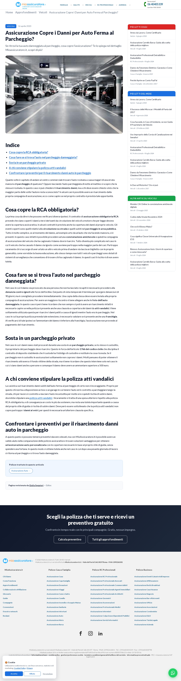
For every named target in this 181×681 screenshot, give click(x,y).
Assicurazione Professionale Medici (105, 607)
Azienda (122, 5)
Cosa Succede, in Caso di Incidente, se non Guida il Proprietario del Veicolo (151, 123)
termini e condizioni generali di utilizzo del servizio (105, 655)
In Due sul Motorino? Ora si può (144, 185)
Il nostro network (10, 611)
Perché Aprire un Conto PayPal (143, 80)
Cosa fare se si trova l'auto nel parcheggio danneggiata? (43, 157)
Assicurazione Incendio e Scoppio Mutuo (64, 603)
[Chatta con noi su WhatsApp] (172, 672)
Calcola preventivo (69, 539)
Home (9, 12)
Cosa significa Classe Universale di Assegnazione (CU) (151, 237)
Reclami (6, 616)
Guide (5, 598)
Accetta (14, 674)
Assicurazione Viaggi (55, 589)
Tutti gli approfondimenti (107, 539)
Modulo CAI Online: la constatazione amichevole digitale (151, 205)
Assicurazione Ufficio (143, 603)
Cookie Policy (20, 668)
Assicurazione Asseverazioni (102, 603)
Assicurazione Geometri (100, 598)
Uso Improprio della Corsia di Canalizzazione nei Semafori (151, 136)
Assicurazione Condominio (145, 611)
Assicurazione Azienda (143, 624)
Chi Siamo (7, 576)
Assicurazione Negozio (144, 594)
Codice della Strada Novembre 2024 (146, 217)
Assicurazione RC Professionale (103, 576)
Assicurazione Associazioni (145, 607)
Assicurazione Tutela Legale (146, 620)
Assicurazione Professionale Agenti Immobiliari (110, 589)
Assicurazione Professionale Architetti (106, 594)
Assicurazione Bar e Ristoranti (146, 598)
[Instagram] (90, 633)
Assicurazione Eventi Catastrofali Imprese (151, 576)
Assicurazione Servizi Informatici (104, 620)
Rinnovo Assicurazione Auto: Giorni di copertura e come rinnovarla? (151, 250)
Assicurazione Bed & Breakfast (147, 585)
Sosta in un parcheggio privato (27, 162)
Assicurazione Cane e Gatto (58, 594)
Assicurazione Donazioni (57, 585)
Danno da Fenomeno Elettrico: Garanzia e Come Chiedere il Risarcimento (151, 69)
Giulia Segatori (36, 485)
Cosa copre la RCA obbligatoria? (28, 152)
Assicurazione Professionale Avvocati (106, 581)
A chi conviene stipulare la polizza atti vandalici (37, 168)
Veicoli (88, 5)
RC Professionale (105, 5)
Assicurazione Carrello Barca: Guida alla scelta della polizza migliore (150, 44)
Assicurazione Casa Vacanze (146, 589)
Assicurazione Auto (55, 616)
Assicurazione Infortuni (57, 611)
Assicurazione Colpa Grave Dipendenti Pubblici (109, 616)
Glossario (7, 594)
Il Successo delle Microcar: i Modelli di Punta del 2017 (151, 110)
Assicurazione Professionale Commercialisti (108, 585)
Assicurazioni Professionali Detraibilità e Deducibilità (147, 56)
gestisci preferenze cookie (72, 655)
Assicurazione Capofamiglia (58, 581)
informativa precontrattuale (138, 655)
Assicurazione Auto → (21, 471)
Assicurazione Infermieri (100, 611)
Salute (76, 5)
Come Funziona (9, 581)
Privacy (30, 668)
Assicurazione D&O (142, 616)
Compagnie (7, 603)
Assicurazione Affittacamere (146, 581)
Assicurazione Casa (55, 576)
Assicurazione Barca (55, 624)
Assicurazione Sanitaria (56, 607)
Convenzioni (8, 607)
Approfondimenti (25, 12)
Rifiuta (32, 674)
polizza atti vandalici (41, 397)
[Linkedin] (100, 633)
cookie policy (54, 655)
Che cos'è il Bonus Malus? (141, 226)
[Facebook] (80, 633)
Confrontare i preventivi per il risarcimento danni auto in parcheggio (50, 173)
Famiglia (64, 5)
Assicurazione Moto (55, 620)
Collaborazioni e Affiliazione (14, 589)
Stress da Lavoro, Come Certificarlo (145, 33)
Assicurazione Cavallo (56, 598)
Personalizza (48, 674)
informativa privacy (39, 655)
